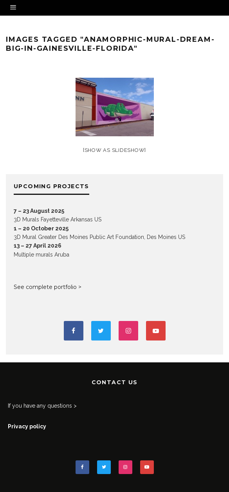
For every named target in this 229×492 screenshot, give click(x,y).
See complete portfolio (45, 287)
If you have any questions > (42, 406)
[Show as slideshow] (114, 150)
